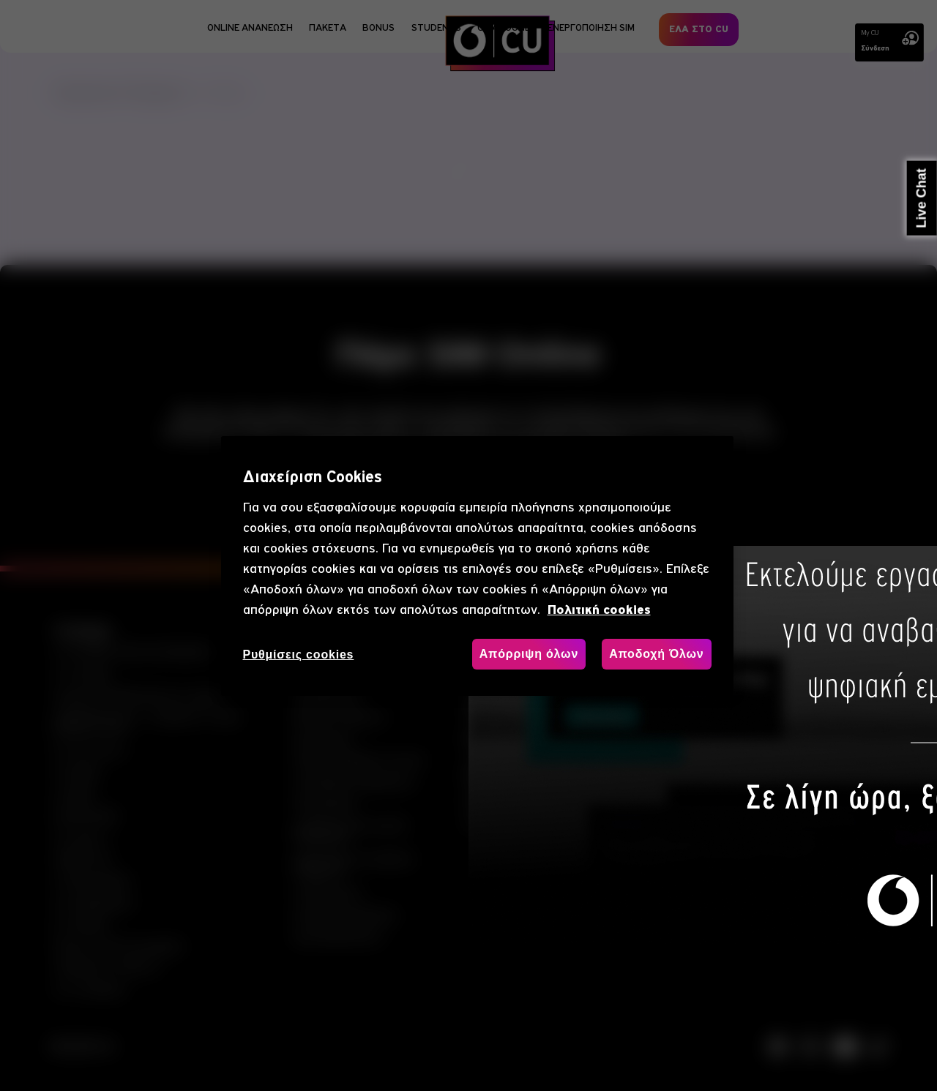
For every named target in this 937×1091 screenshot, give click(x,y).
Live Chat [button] (921, 198)
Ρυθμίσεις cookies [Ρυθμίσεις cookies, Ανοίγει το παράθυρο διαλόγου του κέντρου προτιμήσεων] (298, 654)
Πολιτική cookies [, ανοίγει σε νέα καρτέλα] (599, 610)
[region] (477, 566)
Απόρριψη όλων (528, 654)
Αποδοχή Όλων (656, 654)
